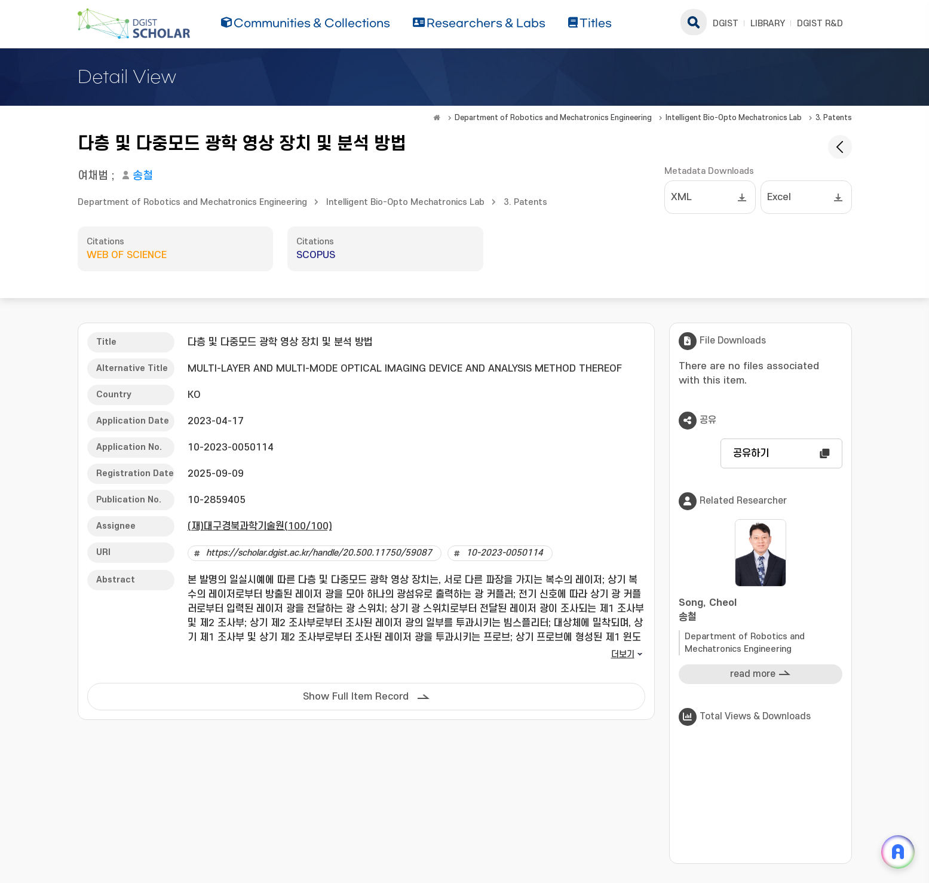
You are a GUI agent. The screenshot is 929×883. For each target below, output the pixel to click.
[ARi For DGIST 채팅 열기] (898, 852)
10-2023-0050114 (504, 553)
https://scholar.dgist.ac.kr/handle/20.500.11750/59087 (319, 553)
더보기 (622, 654)
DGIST (725, 24)
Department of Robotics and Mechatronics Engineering (553, 118)
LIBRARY (767, 24)
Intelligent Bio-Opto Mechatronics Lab (734, 118)
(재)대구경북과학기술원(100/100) (260, 526)
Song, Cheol (760, 610)
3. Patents (833, 118)
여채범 (93, 176)
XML (681, 197)
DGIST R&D (820, 24)
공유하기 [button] (751, 453)
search (693, 22)
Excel (779, 197)
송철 (143, 176)
